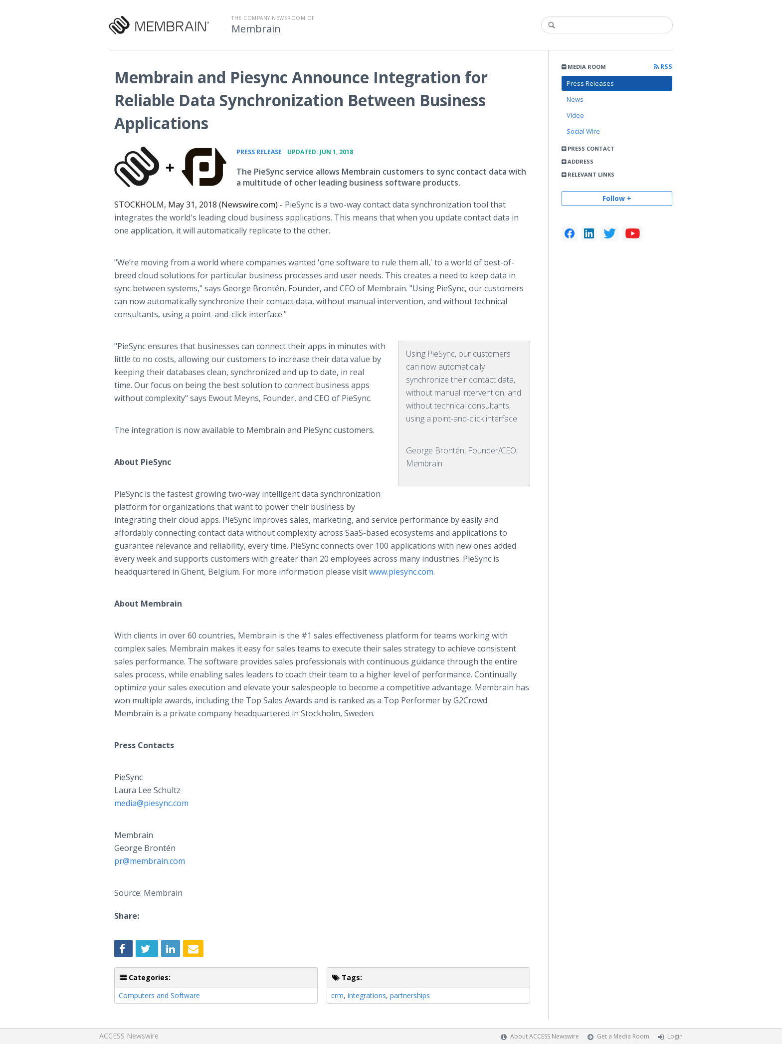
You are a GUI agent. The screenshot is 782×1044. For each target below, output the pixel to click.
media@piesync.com (151, 803)
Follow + (616, 198)
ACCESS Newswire (129, 1036)
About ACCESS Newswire (544, 1036)
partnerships (410, 995)
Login (675, 1036)
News (575, 99)
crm (337, 995)
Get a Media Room (623, 1036)
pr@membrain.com (149, 860)
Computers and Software (159, 995)
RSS (663, 66)
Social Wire (583, 131)
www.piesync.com (401, 571)
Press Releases (590, 83)
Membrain (256, 28)
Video (575, 115)
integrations (367, 995)
